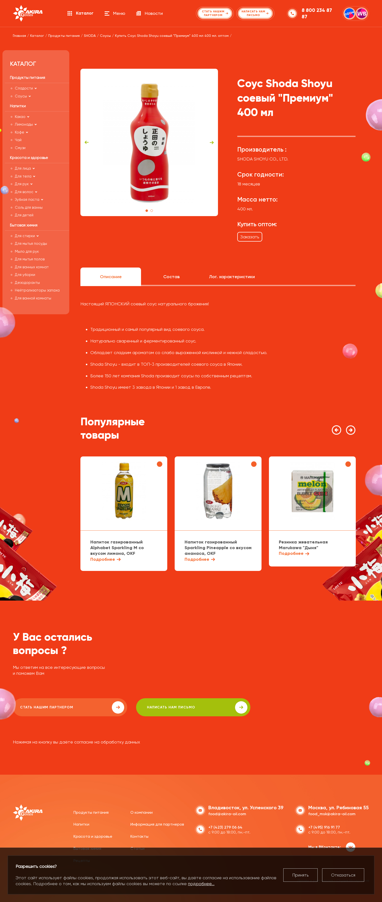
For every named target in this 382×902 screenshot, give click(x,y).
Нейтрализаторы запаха (37, 290)
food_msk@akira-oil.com (332, 813)
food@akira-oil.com (227, 813)
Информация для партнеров (157, 823)
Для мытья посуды (31, 243)
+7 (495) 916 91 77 (324, 826)
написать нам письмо (153, 707)
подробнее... (201, 883)
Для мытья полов (30, 259)
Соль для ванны (29, 207)
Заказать (249, 236)
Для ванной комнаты (33, 298)
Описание (111, 276)
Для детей (24, 215)
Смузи (20, 148)
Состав (171, 276)
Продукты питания (91, 811)
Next (211, 142)
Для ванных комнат (32, 267)
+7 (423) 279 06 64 (225, 826)
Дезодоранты (27, 282)
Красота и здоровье (92, 836)
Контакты (139, 836)
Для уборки (25, 274)
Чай (18, 140)
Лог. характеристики (232, 276)
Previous (86, 142)
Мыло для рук (27, 251)
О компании (141, 811)
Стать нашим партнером (57, 707)
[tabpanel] (149, 142)
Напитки (81, 823)
